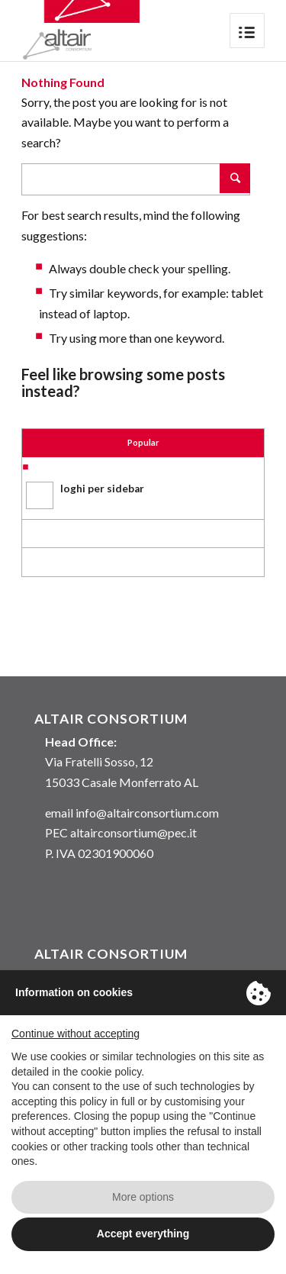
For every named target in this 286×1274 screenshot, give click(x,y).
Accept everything (143, 1233)
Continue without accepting (75, 1033)
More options (143, 1197)
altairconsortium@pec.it (133, 832)
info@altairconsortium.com (147, 812)
